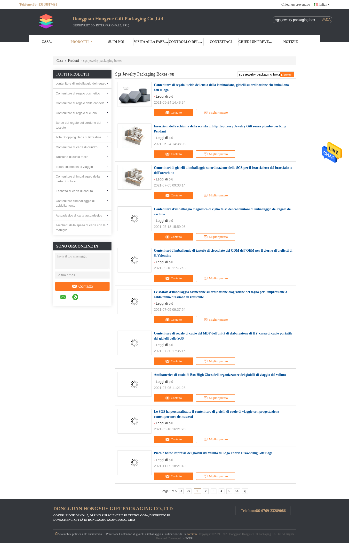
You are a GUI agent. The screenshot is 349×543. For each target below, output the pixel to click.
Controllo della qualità (186, 42)
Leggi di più (164, 96)
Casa (59, 60)
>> (237, 491)
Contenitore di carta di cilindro (76, 147)
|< (181, 491)
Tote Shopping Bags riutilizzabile (78, 137)
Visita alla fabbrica (151, 42)
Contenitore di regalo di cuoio (76, 113)
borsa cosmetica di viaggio (74, 167)
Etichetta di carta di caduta (74, 191)
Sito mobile (63, 534)
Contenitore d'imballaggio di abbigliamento (75, 203)
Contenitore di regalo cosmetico (78, 93)
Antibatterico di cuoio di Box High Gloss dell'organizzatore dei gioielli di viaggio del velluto (220, 375)
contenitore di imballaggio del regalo (81, 83)
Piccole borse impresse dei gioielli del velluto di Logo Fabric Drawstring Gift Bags (213, 453)
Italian (324, 4)
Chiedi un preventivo (295, 4)
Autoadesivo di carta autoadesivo (79, 215)
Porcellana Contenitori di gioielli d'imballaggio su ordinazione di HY (146, 534)
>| (245, 491)
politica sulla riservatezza (87, 534)
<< (188, 491)
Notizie (290, 42)
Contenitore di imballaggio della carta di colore (78, 179)
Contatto (82, 286)
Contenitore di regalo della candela (80, 103)
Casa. (47, 42)
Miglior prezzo (216, 113)
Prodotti (81, 42)
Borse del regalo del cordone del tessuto (78, 125)
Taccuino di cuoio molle (72, 157)
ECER (189, 538)
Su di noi (116, 42)
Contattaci (221, 42)
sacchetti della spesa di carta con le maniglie (80, 227)
